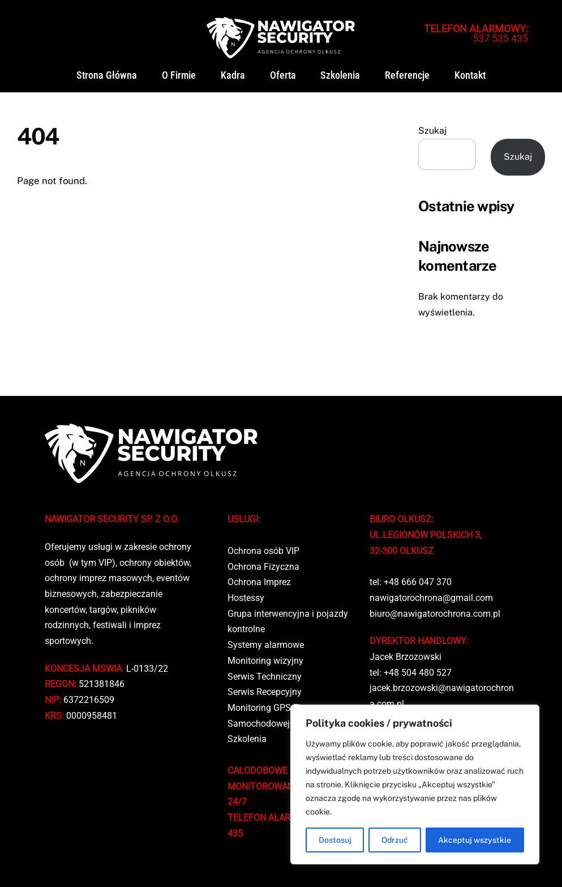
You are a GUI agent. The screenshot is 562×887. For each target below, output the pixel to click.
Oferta (283, 75)
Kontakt (470, 75)
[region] (414, 784)
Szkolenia (340, 75)
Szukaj (432, 130)
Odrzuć (394, 840)
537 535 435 (476, 33)
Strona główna (106, 75)
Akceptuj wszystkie (474, 840)
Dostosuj (335, 840)
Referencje (407, 75)
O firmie (179, 75)
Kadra (233, 75)
